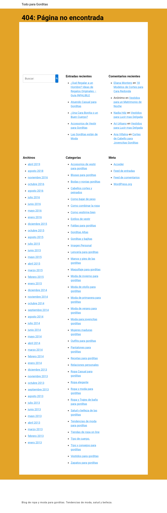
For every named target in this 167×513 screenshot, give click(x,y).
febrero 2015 (36, 276)
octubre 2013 (36, 382)
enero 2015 (35, 283)
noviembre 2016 (38, 177)
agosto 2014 (35, 316)
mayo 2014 (35, 336)
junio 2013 (34, 409)
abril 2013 (34, 422)
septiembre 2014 (38, 310)
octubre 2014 (36, 303)
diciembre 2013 (37, 369)
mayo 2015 (35, 257)
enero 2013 (35, 442)
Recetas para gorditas (84, 358)
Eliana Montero (123, 82)
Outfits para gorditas (83, 340)
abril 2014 (34, 343)
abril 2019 (34, 164)
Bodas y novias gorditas (85, 181)
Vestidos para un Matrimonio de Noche (128, 102)
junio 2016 (34, 204)
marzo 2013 (35, 429)
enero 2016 (35, 217)
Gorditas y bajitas (81, 238)
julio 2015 (34, 243)
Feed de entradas (124, 170)
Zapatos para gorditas (84, 462)
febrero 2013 (36, 435)
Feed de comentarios (127, 177)
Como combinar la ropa (85, 205)
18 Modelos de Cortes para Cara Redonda (128, 87)
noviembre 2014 (38, 296)
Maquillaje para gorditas (86, 269)
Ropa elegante (79, 382)
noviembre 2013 (38, 376)
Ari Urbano (120, 123)
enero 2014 (35, 363)
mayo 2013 (35, 416)
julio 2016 (34, 197)
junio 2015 (34, 250)
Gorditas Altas (79, 232)
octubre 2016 (36, 184)
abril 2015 (34, 263)
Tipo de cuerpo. (80, 438)
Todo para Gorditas (35, 4)
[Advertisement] (83, 47)
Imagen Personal (81, 245)
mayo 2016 (35, 210)
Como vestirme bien (83, 212)
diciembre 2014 (37, 290)
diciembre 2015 (37, 223)
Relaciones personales (84, 364)
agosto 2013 (35, 396)
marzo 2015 (35, 270)
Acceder (119, 164)
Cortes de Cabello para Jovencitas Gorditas (127, 138)
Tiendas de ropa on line (85, 432)
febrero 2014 (36, 356)
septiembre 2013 (38, 389)
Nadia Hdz (120, 112)
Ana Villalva (121, 134)
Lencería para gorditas (84, 252)
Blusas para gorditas (83, 175)
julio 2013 (34, 402)
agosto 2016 (35, 190)
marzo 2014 (35, 349)
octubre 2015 (36, 230)
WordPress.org (123, 184)
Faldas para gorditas (83, 225)
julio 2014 (34, 323)
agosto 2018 (35, 170)
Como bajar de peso (83, 199)
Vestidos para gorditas (84, 456)
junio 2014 (34, 329)
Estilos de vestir (80, 219)
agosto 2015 (35, 237)
